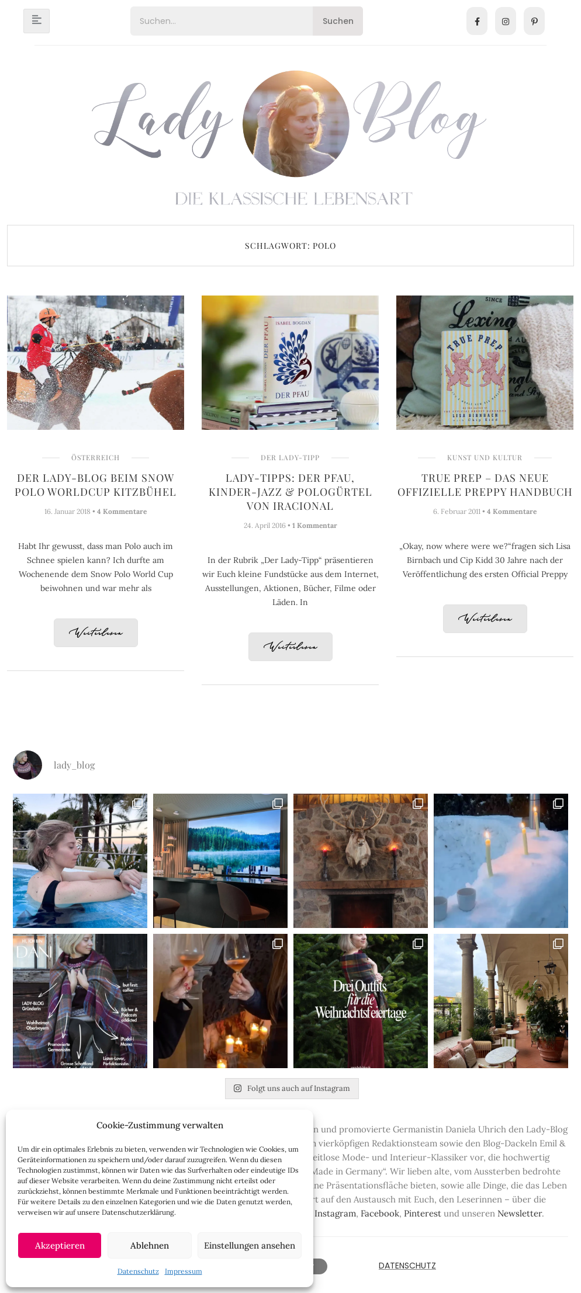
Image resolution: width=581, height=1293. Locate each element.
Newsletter (519, 1213)
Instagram (335, 1213)
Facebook (380, 1213)
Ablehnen (149, 1245)
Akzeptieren (60, 1245)
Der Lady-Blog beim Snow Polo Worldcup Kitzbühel (96, 485)
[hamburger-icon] (36, 21)
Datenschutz (138, 1271)
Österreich (95, 457)
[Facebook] (476, 21)
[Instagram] (505, 21)
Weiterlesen (96, 633)
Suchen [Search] (338, 21)
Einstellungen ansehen (249, 1245)
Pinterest (422, 1213)
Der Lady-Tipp (290, 457)
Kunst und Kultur (485, 457)
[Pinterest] (534, 21)
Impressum (183, 1271)
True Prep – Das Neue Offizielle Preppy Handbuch (485, 485)
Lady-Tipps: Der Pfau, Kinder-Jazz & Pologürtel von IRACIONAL (290, 492)
